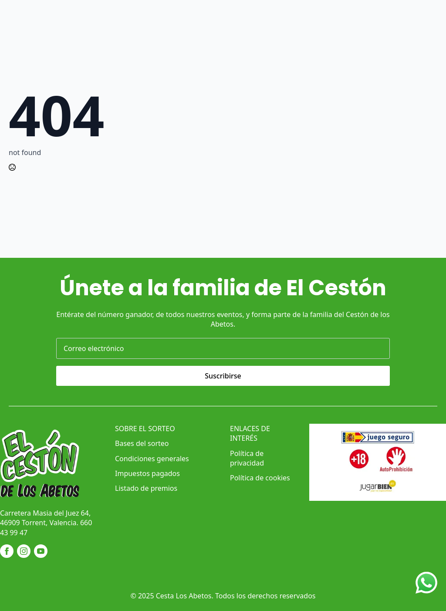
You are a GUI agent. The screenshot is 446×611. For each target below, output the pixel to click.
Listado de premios (146, 488)
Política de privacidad (247, 458)
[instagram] (23, 551)
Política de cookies (260, 478)
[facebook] (7, 551)
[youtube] (40, 551)
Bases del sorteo (142, 443)
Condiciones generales (152, 458)
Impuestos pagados (147, 473)
